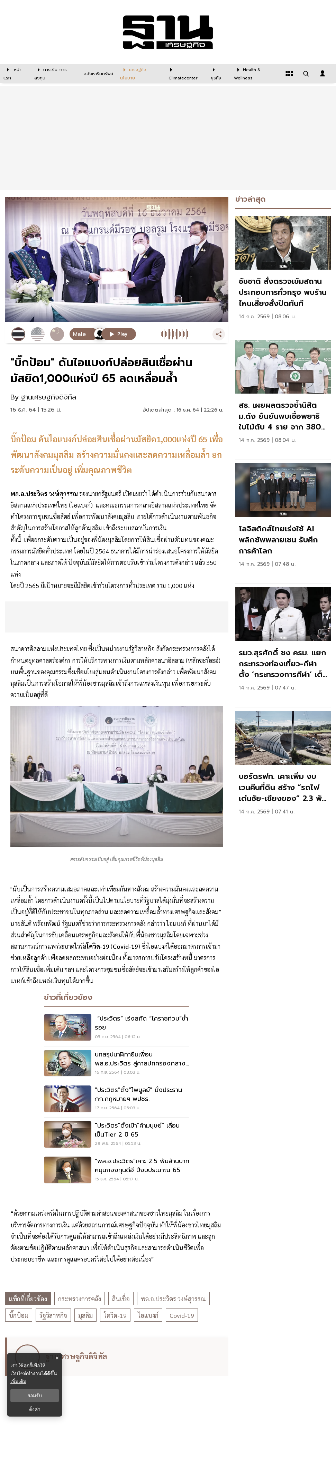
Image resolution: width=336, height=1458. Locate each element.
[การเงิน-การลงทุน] (54, 73)
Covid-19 (182, 1315)
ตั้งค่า (34, 1409)
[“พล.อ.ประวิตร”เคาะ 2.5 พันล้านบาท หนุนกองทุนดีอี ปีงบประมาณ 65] (116, 1171)
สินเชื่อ (121, 1299)
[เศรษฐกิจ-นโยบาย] (140, 73)
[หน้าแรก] (15, 73)
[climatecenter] (184, 73)
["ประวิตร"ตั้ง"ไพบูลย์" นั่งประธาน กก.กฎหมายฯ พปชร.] (116, 1099)
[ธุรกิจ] (218, 73)
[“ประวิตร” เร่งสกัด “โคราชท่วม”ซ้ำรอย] (116, 1028)
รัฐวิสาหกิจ (53, 1315)
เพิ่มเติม (18, 1381)
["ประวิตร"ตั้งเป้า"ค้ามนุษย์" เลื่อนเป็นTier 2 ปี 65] (116, 1135)
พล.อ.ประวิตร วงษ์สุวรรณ (173, 1299)
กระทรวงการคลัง (79, 1299)
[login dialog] (322, 73)
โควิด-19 (115, 1315)
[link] (283, 274)
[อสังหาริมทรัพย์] (97, 73)
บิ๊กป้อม (18, 1315)
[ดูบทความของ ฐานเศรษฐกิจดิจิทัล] (117, 1357)
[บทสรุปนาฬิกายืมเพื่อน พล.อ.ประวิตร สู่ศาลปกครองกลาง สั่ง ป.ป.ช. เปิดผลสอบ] (116, 1064)
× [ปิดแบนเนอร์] (56, 1358)
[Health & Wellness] (256, 73)
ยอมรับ (34, 1395)
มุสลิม (85, 1315)
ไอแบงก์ (148, 1315)
